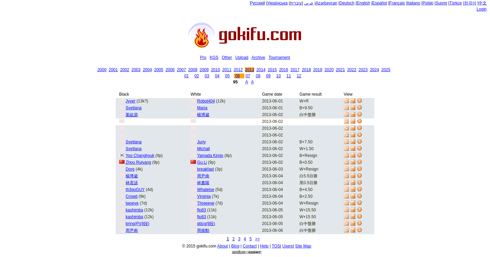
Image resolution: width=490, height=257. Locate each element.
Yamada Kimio (210, 155)
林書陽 (203, 182)
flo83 (201, 210)
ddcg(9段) (206, 223)
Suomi (441, 3)
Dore (130, 169)
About (222, 246)
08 (258, 76)
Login (482, 9)
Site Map (303, 246)
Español (379, 3)
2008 (192, 69)
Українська (277, 3)
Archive (258, 57)
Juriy (201, 142)
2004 (147, 69)
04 (217, 76)
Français (397, 3)
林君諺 (132, 182)
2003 (136, 69)
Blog (235, 246)
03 (207, 76)
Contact (250, 246)
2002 (124, 69)
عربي (308, 3)
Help (264, 246)
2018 (306, 69)
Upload (241, 57)
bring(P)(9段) (137, 223)
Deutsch (347, 3)
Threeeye (205, 203)
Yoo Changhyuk (140, 155)
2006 (170, 69)
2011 (226, 69)
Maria (202, 108)
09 (268, 76)
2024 (374, 69)
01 (186, 76)
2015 (272, 69)
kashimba (134, 210)
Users (287, 246)
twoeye (132, 203)
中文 (482, 3)
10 (278, 76)
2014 (260, 69)
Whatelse (205, 189)
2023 (363, 69)
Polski (427, 3)
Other (227, 57)
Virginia (204, 196)
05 (227, 76)
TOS (276, 246)
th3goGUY (135, 189)
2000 (102, 69)
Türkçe (455, 3)
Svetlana (134, 108)
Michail (203, 148)
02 (196, 76)
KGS (214, 57)
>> (257, 239)
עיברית (296, 3)
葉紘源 (132, 114)
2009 (204, 69)
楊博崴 (203, 114)
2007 (181, 69)
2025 (386, 69)
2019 (317, 69)
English (363, 3)
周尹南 (203, 176)
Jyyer (130, 101)
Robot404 (206, 101)
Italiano (413, 3)
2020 (329, 69)
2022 (351, 69)
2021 (340, 69)
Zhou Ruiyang (138, 162)
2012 (238, 69)
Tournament (279, 57)
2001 (113, 69)
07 (248, 76)
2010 (215, 69)
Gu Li (202, 162)
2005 (158, 69)
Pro (203, 57)
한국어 (470, 3)
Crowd (131, 196)
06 (237, 76)
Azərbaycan (327, 3)
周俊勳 (203, 230)
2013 (249, 69)
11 (289, 76)
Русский (257, 3)
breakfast (205, 169)
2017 (295, 69)
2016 (283, 69)
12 (299, 76)
